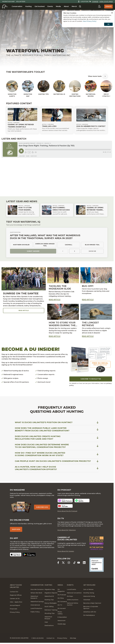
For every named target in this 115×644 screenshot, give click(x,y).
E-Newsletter (62, 617)
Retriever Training (51, 610)
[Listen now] (65, 501)
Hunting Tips (49, 600)
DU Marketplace (89, 615)
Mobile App (62, 624)
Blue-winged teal (92, 245)
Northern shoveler (21, 245)
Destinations (49, 626)
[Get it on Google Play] (29, 555)
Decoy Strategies (51, 603)
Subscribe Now (42, 507)
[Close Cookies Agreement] (112, 12)
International (35, 605)
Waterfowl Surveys (37, 602)
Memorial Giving (89, 596)
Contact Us (51, 638)
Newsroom (61, 621)
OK (108, 24)
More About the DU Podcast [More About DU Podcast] (67, 511)
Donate (108, 6)
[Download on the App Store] (15, 555)
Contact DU (14, 592)
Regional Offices (16, 595)
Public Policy (35, 612)
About (66, 6)
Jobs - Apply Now (16, 602)
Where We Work (36, 593)
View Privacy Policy (89, 21)
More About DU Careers (65, 551)
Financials (13, 609)
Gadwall (68, 245)
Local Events (71, 590)
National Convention (74, 593)
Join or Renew (88, 590)
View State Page (106, 1)
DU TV (60, 605)
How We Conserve (37, 590)
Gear (46, 622)
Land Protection (36, 609)
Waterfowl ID (49, 596)
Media (58, 6)
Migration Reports (51, 593)
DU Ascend (61, 609)
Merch (74, 6)
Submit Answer (33, 251)
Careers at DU (15, 599)
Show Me (92, 251)
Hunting (28, 6)
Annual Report (15, 606)
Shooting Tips (50, 613)
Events (50, 6)
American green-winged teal (45, 245)
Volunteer (20, 1)
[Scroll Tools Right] (105, 76)
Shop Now (16, 529)
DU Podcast (62, 595)
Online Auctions (72, 600)
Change (95, 1)
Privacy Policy (15, 612)
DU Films (61, 598)
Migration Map (8, 1)
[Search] (80, 7)
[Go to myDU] (99, 6)
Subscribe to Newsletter (91, 379)
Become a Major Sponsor (92, 603)
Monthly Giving (88, 593)
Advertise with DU (89, 612)
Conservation (17, 6)
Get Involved (39, 6)
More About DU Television (66, 530)
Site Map (74, 638)
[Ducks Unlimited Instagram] (69, 563)
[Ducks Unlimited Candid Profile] (96, 565)
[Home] (5, 6)
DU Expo (70, 596)
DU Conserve (62, 602)
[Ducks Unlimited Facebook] (58, 563)
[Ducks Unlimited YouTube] (78, 563)
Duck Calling (49, 607)
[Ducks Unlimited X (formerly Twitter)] (63, 563)
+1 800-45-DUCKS (37, 638)
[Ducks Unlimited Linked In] (84, 563)
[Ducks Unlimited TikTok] (74, 563)
